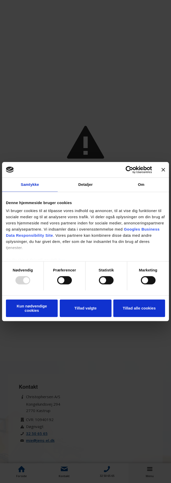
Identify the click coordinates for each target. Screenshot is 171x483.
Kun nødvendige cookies (32, 308)
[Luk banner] (163, 169)
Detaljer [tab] (85, 184)
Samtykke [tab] (30, 184)
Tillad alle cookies (139, 308)
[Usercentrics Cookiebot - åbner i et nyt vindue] (129, 170)
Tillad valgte (85, 308)
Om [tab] (141, 184)
